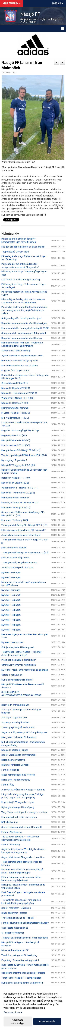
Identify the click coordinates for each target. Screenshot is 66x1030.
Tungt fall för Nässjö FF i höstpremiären (21, 977)
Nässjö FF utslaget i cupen (14, 750)
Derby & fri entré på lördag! (15, 705)
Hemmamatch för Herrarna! (15, 497)
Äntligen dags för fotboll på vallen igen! (21, 318)
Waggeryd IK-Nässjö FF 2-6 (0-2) (17, 398)
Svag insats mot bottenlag (14, 927)
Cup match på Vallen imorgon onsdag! (20, 279)
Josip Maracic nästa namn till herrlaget (20, 535)
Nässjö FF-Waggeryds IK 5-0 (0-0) (18, 465)
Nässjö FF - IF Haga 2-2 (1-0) (15, 507)
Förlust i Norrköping (11, 832)
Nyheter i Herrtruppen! (12, 642)
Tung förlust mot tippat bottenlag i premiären (24, 812)
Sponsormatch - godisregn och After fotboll (23, 333)
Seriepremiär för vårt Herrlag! (15, 350)
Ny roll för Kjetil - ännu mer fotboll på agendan (24, 669)
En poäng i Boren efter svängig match (20, 960)
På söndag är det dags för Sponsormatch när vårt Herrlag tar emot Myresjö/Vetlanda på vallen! (24, 310)
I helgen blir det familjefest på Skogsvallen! (23, 246)
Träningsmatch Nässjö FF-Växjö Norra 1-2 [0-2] (24, 552)
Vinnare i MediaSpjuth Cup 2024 (17, 567)
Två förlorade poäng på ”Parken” (17, 918)
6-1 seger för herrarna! (12, 932)
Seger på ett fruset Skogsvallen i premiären (23, 857)
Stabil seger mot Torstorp (14, 913)
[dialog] (33, 1008)
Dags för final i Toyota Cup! (15, 370)
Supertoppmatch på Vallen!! (15, 722)
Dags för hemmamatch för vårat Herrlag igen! (24, 323)
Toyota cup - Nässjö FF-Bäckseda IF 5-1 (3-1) (24, 455)
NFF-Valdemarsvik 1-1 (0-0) (15, 418)
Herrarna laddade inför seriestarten (19, 817)
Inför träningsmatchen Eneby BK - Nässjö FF (23, 530)
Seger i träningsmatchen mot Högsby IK (21, 827)
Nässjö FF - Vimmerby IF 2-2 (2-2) (18, 492)
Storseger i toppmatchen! (14, 717)
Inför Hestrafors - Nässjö (14, 547)
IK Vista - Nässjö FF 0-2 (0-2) (15, 413)
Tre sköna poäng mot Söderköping (19, 955)
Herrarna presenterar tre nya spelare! (19, 360)
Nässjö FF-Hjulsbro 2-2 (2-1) (15, 388)
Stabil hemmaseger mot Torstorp (18, 774)
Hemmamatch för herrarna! (15, 408)
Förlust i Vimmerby (10, 844)
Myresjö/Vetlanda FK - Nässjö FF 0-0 (19, 502)
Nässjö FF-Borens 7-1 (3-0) (15, 403)
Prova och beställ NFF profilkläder (18, 660)
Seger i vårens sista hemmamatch (18, 755)
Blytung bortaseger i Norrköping (17, 807)
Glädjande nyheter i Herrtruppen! (17, 647)
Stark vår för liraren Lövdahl (15, 765)
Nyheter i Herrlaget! (11, 572)
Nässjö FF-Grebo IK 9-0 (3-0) (15, 440)
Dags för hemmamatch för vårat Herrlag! (21, 338)
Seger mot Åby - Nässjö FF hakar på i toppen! (24, 732)
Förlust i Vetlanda (10, 769)
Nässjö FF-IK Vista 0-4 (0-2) (15, 482)
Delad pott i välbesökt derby (15, 779)
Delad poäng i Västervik (13, 760)
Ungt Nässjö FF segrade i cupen (17, 802)
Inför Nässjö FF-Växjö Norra (15, 557)
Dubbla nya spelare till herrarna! (17, 679)
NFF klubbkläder (9, 822)
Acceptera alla (47, 1021)
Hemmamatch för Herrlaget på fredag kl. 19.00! (25, 328)
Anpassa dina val (13, 1012)
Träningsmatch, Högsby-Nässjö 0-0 (19, 562)
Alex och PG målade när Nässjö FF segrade (23, 789)
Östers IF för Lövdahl (12, 674)
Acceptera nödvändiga (17, 1021)
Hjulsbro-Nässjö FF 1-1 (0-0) (15, 445)
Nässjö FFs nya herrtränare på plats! (19, 365)
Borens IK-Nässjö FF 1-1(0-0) (15, 477)
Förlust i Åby (7, 784)
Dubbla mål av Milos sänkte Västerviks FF (22, 982)
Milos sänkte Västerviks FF (15, 950)
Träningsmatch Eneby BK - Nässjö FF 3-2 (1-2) (24, 525)
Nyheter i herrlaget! (10, 590)
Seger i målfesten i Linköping (16, 908)
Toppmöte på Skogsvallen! (15, 251)
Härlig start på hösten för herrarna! (18, 737)
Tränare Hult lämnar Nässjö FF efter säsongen (24, 937)
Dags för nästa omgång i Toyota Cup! (20, 430)
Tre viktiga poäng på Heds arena (17, 727)
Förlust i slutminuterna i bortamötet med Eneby (25, 922)
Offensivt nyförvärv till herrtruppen (18, 664)
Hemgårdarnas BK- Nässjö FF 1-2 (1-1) (20, 450)
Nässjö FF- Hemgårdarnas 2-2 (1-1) (19, 393)
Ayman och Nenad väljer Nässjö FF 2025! (22, 355)
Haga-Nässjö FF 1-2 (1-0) (14, 435)
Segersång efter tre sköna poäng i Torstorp (23, 972)
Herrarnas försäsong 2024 (14, 520)
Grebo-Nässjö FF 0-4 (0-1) (14, 383)
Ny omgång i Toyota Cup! (14, 460)
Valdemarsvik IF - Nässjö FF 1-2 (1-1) (19, 487)
